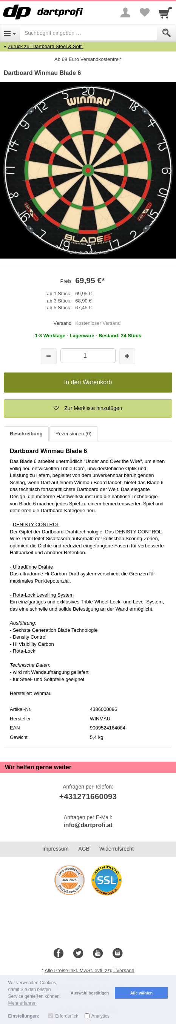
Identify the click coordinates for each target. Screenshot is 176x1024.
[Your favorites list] (144, 12)
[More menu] (125, 12)
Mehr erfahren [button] (22, 1003)
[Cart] (165, 12)
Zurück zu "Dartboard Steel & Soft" (45, 46)
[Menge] (87, 355)
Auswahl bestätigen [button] (90, 993)
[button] (88, 408)
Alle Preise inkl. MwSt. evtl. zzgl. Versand (89, 970)
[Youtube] (98, 953)
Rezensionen (73, 433)
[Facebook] (58, 953)
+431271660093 (88, 796)
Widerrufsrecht (116, 849)
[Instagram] (117, 953)
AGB (84, 849)
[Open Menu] (10, 33)
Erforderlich (66, 1016)
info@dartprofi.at (87, 825)
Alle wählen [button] (141, 993)
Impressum (55, 849)
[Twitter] (78, 953)
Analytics (100, 1016)
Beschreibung (26, 433)
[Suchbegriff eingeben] (88, 33)
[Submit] (166, 33)
